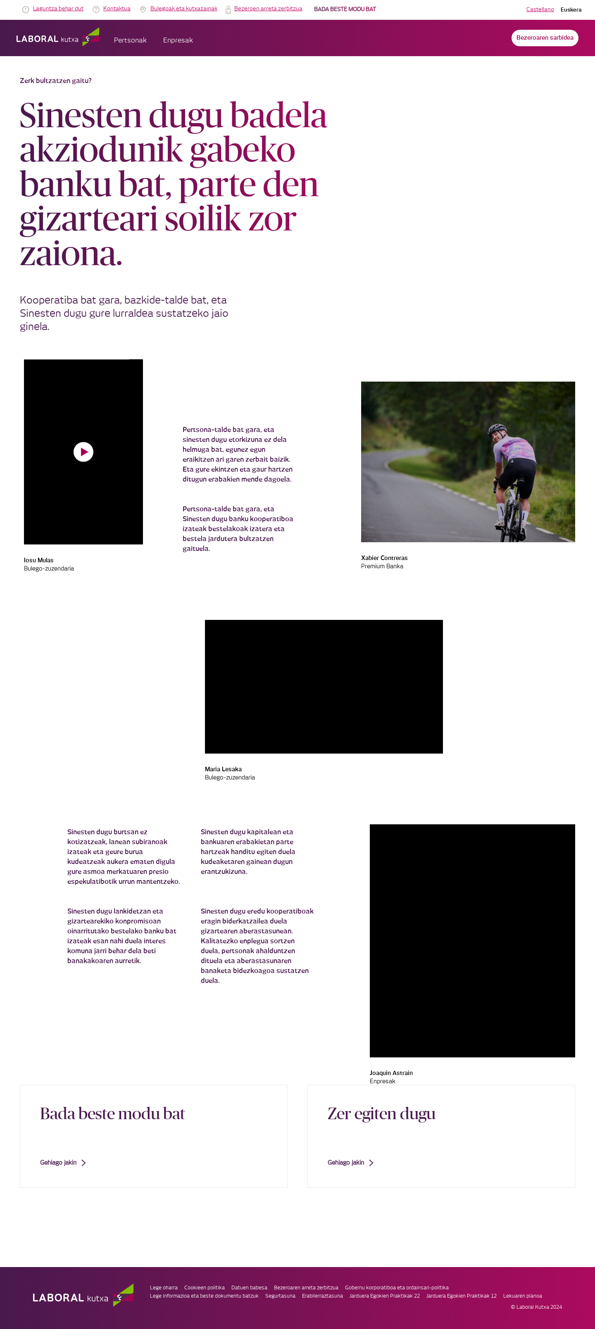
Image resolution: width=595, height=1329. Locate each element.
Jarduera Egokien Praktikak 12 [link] (461, 1295)
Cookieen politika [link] (204, 1287)
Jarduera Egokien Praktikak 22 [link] (385, 1295)
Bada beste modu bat (112, 1113)
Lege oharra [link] (164, 1287)
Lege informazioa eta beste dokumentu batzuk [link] (204, 1295)
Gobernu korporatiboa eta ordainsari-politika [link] (397, 1287)
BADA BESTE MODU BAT (345, 9)
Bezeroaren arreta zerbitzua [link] (306, 1287)
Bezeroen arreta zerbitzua (268, 9)
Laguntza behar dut (58, 9)
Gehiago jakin (63, 1162)
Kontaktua (117, 9)
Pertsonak (130, 40)
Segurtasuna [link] (280, 1295)
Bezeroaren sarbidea (545, 38)
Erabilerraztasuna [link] (322, 1295)
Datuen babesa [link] (249, 1287)
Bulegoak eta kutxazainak (183, 9)
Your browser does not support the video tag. (83, 451)
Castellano (540, 9)
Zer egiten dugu (382, 1113)
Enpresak (178, 40)
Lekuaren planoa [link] (522, 1295)
